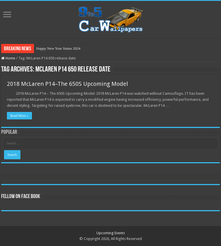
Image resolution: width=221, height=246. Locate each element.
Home (8, 58)
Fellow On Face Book (20, 196)
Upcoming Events (110, 233)
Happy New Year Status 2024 (58, 48)
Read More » (19, 116)
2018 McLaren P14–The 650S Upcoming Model (67, 83)
